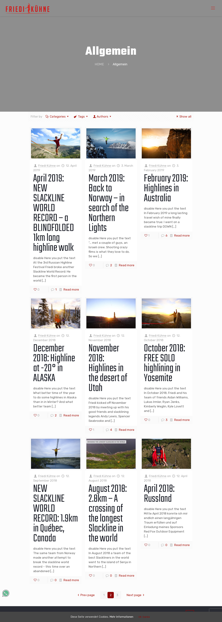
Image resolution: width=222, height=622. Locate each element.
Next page (136, 595)
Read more (71, 289)
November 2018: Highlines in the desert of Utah (108, 368)
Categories (57, 116)
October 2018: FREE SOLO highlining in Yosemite (164, 364)
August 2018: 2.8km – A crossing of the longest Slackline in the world (108, 514)
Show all (183, 116)
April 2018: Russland (159, 494)
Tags (81, 116)
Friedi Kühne (47, 165)
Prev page (85, 595)
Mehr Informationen (125, 617)
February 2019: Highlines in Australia (166, 189)
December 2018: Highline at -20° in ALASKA (54, 364)
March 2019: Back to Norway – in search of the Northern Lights (109, 203)
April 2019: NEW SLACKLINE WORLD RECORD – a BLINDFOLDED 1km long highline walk (53, 213)
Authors (102, 116)
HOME (99, 64)
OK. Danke (150, 617)
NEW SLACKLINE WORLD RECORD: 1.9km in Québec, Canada (55, 514)
